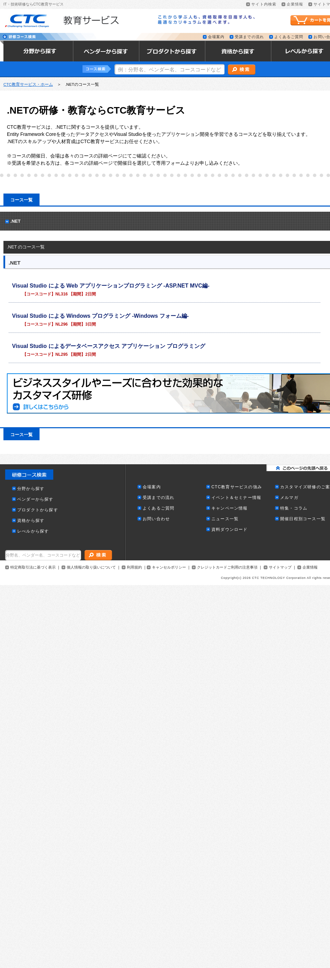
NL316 (61, 294)
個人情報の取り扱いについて (91, 567)
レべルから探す (33, 531)
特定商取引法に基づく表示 (33, 567)
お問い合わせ (156, 519)
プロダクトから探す (37, 510)
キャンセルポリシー (169, 567)
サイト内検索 (263, 4)
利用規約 (134, 567)
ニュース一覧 (225, 519)
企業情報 (295, 4)
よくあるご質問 (289, 37)
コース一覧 (21, 199)
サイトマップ (280, 567)
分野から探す (30, 489)
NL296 (61, 324)
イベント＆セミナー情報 (236, 497)
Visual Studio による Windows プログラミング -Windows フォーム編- (100, 316)
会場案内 (216, 37)
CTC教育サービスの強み (236, 487)
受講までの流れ (249, 37)
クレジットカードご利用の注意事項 (227, 567)
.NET (15, 221)
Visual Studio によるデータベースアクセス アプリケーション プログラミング (108, 346)
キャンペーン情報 (229, 508)
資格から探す (30, 520)
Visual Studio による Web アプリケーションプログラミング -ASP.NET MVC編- (110, 286)
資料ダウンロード (229, 529)
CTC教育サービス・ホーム (28, 84)
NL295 (61, 354)
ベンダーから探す (35, 499)
